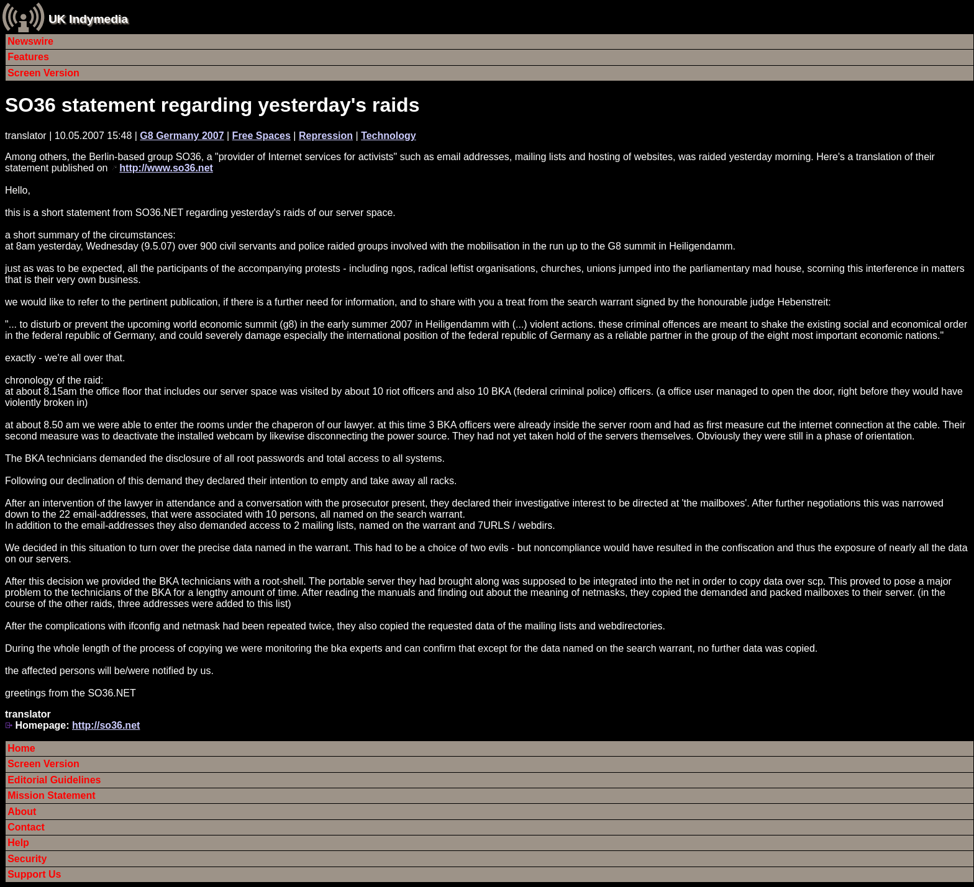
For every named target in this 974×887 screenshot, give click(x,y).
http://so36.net (106, 725)
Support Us (34, 874)
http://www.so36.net (166, 168)
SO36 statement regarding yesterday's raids (212, 105)
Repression (326, 135)
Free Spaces (261, 135)
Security (27, 858)
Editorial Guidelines (54, 780)
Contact (26, 827)
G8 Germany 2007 (182, 135)
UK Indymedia (88, 18)
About (21, 811)
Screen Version (43, 73)
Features (28, 57)
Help (18, 842)
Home (21, 748)
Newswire (30, 41)
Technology (388, 135)
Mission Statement (51, 795)
